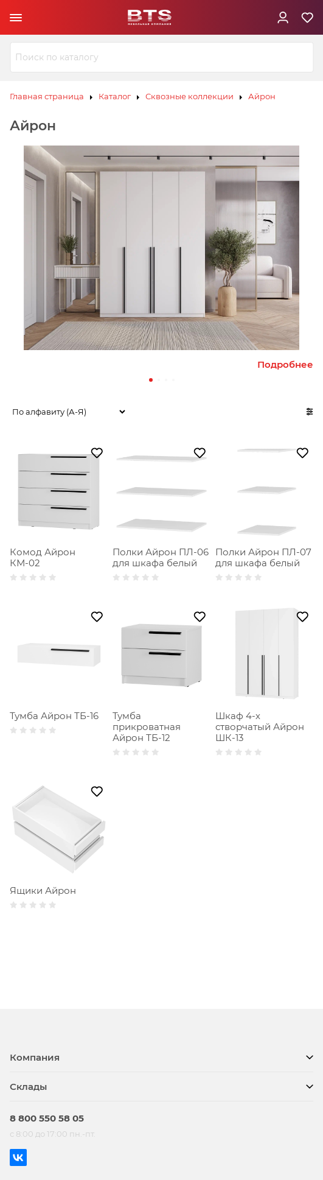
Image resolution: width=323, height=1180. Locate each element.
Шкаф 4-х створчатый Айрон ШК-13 (259, 726)
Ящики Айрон (43, 890)
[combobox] (161, 57)
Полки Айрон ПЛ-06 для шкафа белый (161, 557)
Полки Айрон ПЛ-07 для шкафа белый (263, 557)
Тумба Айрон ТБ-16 (54, 716)
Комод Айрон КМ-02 (42, 557)
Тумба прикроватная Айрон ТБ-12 (147, 726)
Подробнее (285, 364)
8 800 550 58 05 (47, 1118)
